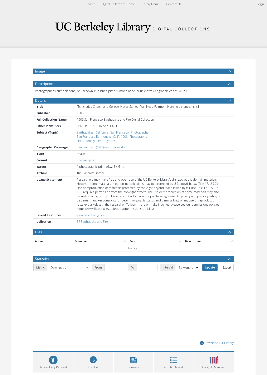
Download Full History (217, 343)
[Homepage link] (133, 26)
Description (44, 83)
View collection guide (91, 215)
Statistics (42, 258)
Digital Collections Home (118, 4)
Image (40, 71)
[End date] (147, 267)
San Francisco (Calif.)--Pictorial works (101, 147)
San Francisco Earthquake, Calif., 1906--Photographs (112, 137)
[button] (133, 361)
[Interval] (187, 267)
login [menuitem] (261, 4)
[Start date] (114, 267)
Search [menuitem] (90, 4)
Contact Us (173, 4)
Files (38, 232)
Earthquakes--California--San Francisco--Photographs (112, 132)
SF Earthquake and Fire (92, 222)
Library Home (150, 4)
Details (40, 100)
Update (210, 267)
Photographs (85, 160)
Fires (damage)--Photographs (96, 141)
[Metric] (68, 267)
